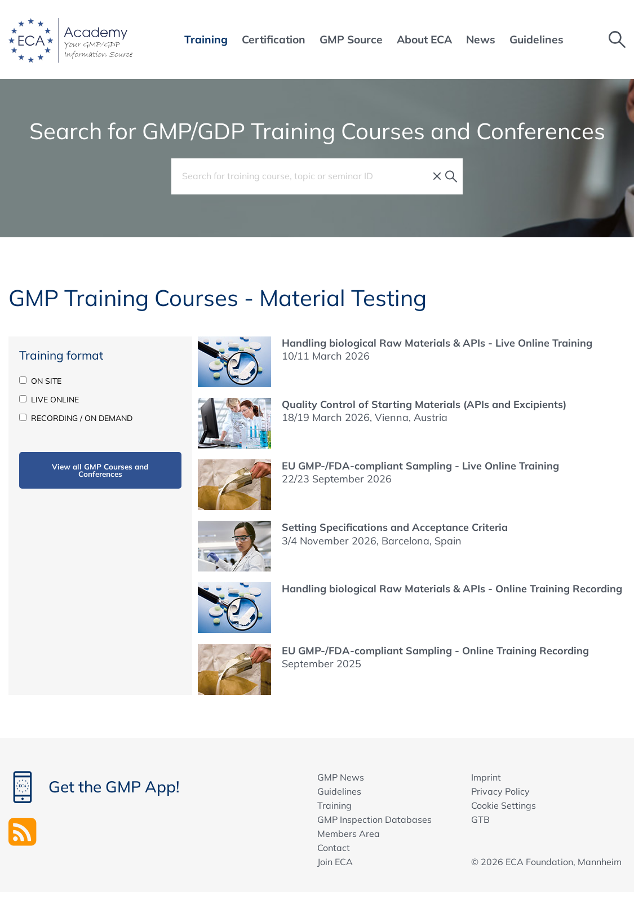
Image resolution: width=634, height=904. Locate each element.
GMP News (340, 777)
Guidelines (339, 791)
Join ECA (335, 861)
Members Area (348, 833)
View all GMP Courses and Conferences (100, 470)
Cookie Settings (503, 805)
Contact (333, 847)
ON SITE (40, 381)
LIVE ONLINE (49, 400)
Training (334, 805)
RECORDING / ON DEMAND (75, 418)
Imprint (486, 777)
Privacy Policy (500, 791)
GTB (480, 819)
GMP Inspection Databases (374, 819)
